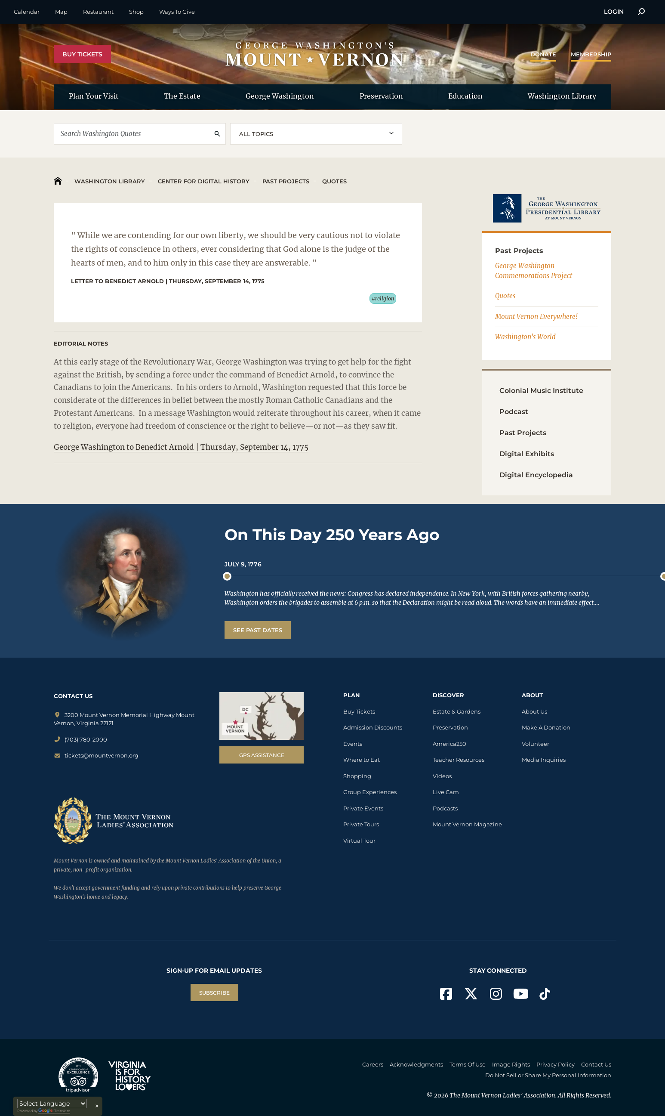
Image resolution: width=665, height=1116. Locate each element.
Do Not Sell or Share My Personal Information (548, 1075)
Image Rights (511, 1064)
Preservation (381, 96)
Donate (543, 54)
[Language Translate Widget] (52, 1103)
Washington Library (562, 96)
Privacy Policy (555, 1064)
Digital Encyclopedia (536, 475)
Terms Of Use (467, 1064)
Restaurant (98, 11)
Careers (372, 1064)
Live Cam (446, 791)
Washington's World (525, 337)
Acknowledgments (416, 1064)
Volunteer (535, 743)
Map (61, 11)
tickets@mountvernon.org (96, 755)
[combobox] (316, 134)
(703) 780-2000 (80, 739)
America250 (449, 743)
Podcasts (445, 808)
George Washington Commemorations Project (533, 271)
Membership (591, 54)
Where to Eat (361, 759)
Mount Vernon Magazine (467, 824)
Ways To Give (177, 11)
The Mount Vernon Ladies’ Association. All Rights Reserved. (530, 1095)
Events (352, 743)
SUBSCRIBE (214, 992)
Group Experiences (370, 791)
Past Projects (285, 181)
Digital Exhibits (526, 454)
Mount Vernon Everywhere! (536, 316)
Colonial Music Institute (541, 390)
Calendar (27, 11)
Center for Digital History (202, 181)
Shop (136, 11)
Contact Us (596, 1064)
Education (465, 96)
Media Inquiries (544, 759)
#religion (383, 298)
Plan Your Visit (94, 96)
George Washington (280, 96)
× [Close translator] (97, 1106)
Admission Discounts (372, 727)
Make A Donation (546, 727)
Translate (54, 1111)
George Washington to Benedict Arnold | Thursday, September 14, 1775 (181, 447)
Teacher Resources (458, 759)
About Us (534, 711)
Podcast (513, 412)
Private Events (363, 808)
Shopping (357, 776)
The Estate (182, 96)
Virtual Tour (359, 840)
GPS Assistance (261, 755)
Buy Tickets (82, 54)
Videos (442, 776)
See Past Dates (257, 630)
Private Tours (361, 824)
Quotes (333, 181)
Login (614, 11)
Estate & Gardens (456, 711)
